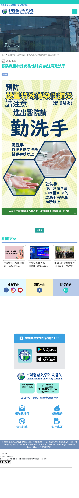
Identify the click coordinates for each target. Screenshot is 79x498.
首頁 (3, 55)
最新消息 (21, 55)
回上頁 (39, 230)
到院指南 (39, 290)
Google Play (46, 350)
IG (13, 290)
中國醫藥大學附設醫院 (39, 376)
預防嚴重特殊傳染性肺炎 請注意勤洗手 (43, 55)
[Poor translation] (7, 462)
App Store (46, 359)
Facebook (6, 290)
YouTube (20, 290)
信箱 (65, 290)
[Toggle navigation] (74, 11)
